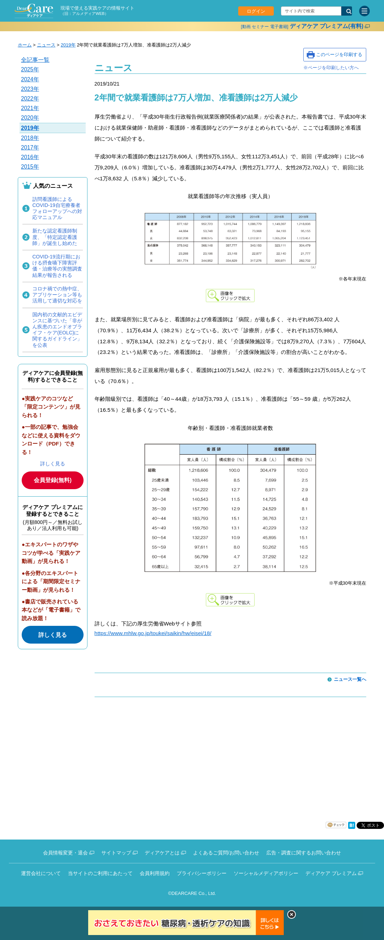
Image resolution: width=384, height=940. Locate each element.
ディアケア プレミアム (331, 873)
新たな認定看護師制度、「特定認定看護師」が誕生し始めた (54, 237)
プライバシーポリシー (201, 873)
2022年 (30, 98)
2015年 (30, 167)
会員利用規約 (155, 873)
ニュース (46, 45)
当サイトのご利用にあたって (100, 873)
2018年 (30, 138)
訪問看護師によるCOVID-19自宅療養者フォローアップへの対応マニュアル (57, 208)
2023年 (30, 89)
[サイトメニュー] (364, 11)
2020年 (30, 118)
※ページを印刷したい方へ (331, 67)
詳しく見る (52, 463)
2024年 (30, 79)
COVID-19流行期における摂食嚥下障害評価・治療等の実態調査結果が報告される (57, 266)
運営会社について (41, 873)
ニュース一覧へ (350, 679)
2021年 (30, 108)
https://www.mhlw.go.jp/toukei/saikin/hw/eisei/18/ (153, 633)
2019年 (68, 45)
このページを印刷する (339, 54)
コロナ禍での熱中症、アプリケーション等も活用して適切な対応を (57, 295)
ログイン (256, 11)
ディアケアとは (162, 852)
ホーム (25, 45)
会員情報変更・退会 (65, 852)
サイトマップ (116, 852)
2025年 (30, 69)
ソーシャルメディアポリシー (266, 873)
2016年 (30, 157)
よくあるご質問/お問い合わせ (226, 852)
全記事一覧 (35, 60)
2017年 (30, 147)
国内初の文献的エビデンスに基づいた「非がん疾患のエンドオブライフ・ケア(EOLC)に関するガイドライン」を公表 (57, 330)
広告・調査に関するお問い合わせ (303, 852)
